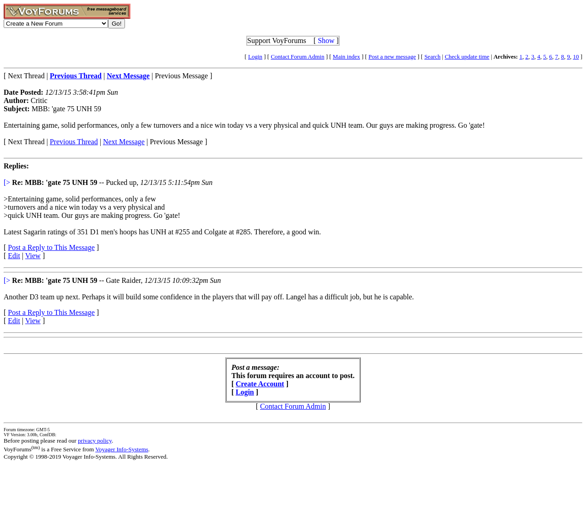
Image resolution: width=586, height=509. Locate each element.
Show (326, 40)
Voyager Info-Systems (121, 449)
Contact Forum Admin (297, 56)
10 (576, 56)
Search (432, 56)
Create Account (260, 384)
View (33, 256)
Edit (14, 256)
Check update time (467, 56)
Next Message (124, 142)
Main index (346, 56)
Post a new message (392, 56)
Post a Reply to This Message (51, 247)
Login (255, 56)
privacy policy (95, 440)
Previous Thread (74, 142)
